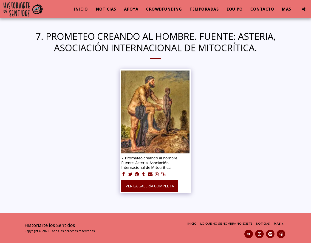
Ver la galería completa (150, 186)
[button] (303, 9)
